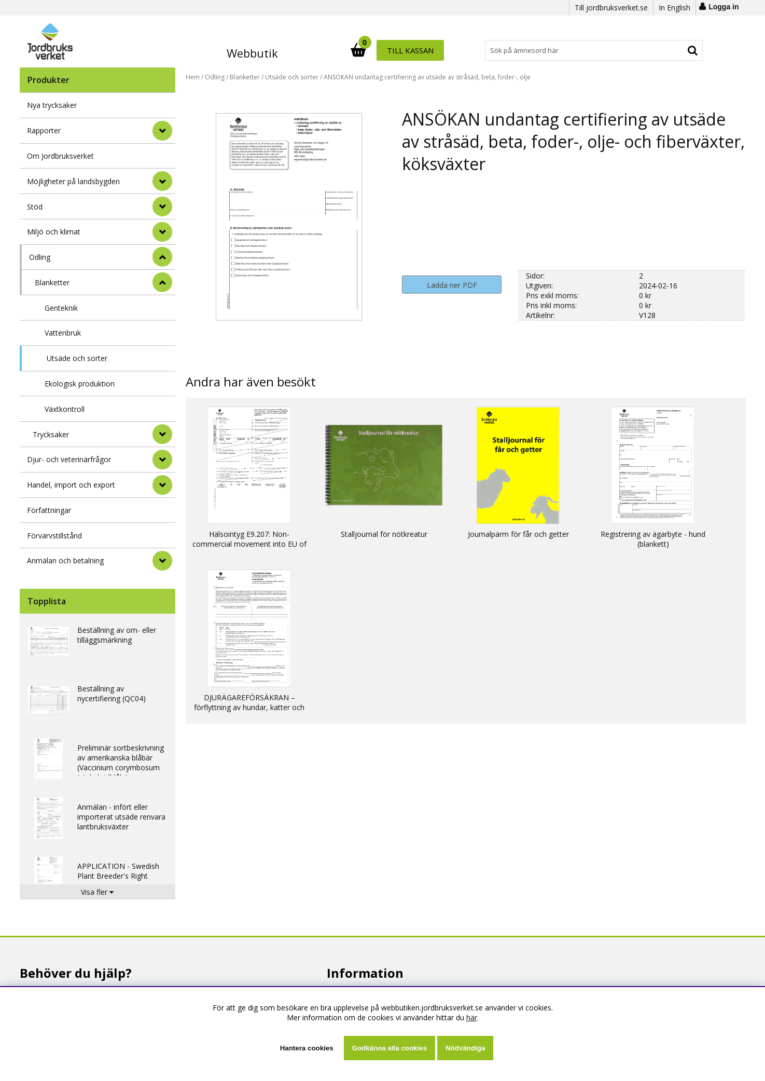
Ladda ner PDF (452, 285)
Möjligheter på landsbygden (73, 181)
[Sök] (428, 50)
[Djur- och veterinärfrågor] (162, 459)
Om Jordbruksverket (60, 156)
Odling (39, 257)
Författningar (49, 510)
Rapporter (44, 130)
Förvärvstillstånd (54, 535)
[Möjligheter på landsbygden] (162, 181)
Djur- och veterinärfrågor (69, 459)
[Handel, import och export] (162, 485)
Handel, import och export (71, 485)
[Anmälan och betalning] (162, 560)
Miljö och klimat (53, 232)
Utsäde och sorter (77, 358)
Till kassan (669, 50)
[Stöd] (162, 206)
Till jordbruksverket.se (611, 7)
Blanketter (52, 282)
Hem (193, 77)
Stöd (35, 207)
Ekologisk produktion (80, 384)
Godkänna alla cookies (389, 1048)
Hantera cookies (306, 1048)
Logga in (723, 7)
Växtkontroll (65, 409)
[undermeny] (162, 282)
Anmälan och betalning (65, 560)
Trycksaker (51, 434)
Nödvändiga (465, 1048)
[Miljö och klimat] (162, 231)
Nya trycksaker (52, 105)
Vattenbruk (63, 333)
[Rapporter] (162, 130)
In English (674, 7)
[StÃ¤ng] (162, 256)
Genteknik (61, 308)
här (471, 1017)
